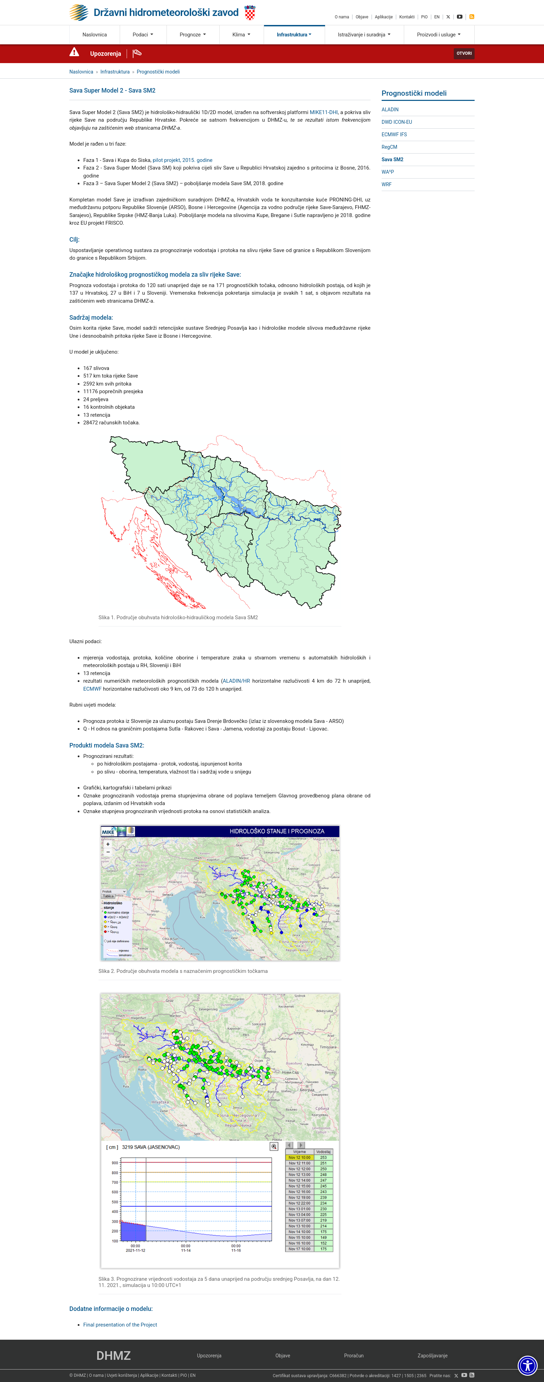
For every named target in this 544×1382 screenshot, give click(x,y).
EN (437, 17)
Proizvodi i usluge (439, 35)
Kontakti (407, 17)
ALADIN (390, 109)
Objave (362, 17)
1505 (409, 1376)
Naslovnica (95, 35)
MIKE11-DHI (324, 112)
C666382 (338, 1376)
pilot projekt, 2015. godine (182, 160)
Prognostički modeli (158, 72)
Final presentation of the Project (120, 1325)
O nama (342, 17)
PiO (424, 17)
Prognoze (193, 35)
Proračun (354, 1355)
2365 (421, 1376)
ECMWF (92, 689)
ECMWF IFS (394, 134)
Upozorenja (105, 53)
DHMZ (113, 1356)
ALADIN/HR (236, 681)
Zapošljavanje (433, 1355)
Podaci (143, 35)
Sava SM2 (392, 159)
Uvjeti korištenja (122, 1375)
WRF (387, 184)
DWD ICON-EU (397, 122)
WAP (388, 172)
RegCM (389, 147)
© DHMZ (77, 1375)
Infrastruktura (294, 35)
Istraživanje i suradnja (364, 35)
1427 (396, 1376)
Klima (241, 35)
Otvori (464, 53)
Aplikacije (384, 17)
